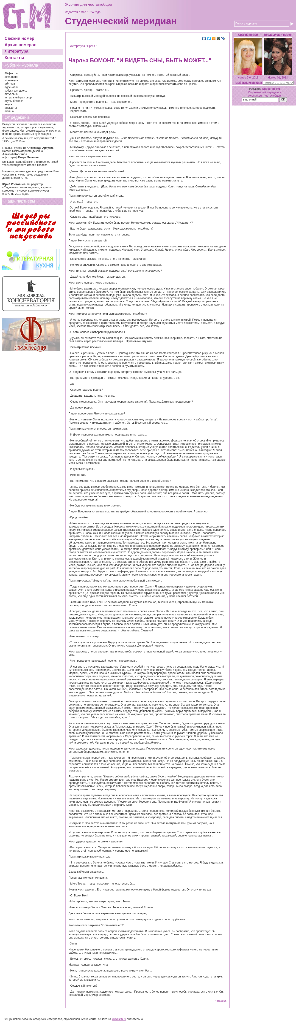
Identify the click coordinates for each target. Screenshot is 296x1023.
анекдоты (11, 107)
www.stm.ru (119, 1019)
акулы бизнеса (14, 101)
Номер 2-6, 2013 (247, 77)
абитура (10, 83)
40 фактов (11, 73)
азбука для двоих (16, 90)
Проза (91, 46)
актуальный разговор (18, 97)
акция (8, 104)
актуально (11, 94)
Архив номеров (20, 45)
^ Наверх (220, 1000)
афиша (9, 111)
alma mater (11, 76)
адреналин (12, 87)
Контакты (14, 57)
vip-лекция (11, 80)
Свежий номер (19, 38)
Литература (16, 51)
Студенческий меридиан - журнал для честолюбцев (264, 94)
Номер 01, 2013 (278, 77)
